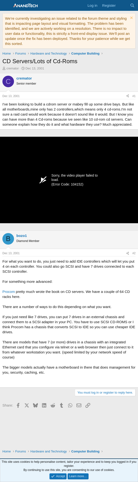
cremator (13, 68)
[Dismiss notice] (131, 18)
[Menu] (6, 5)
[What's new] (122, 5)
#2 (134, 253)
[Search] (132, 5)
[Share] (127, 96)
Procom (8, 292)
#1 (134, 96)
